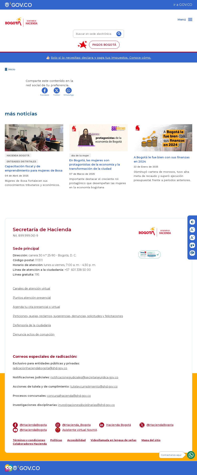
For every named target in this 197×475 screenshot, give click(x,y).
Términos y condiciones (29, 440)
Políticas (56, 440)
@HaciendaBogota (30, 424)
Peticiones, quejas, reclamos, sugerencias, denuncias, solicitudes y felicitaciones (68, 316)
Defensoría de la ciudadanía (32, 325)
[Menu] (185, 20)
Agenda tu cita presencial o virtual (36, 307)
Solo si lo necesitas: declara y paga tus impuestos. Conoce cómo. (101, 57)
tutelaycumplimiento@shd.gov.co (94, 386)
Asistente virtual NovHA (76, 429)
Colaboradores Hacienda (30, 443)
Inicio (10, 69)
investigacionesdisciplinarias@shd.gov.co (86, 405)
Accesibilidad (76, 440)
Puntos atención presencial (32, 297)
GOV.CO (185, 5)
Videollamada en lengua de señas (113, 440)
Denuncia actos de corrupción (33, 334)
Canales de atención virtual (31, 288)
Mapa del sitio (151, 440)
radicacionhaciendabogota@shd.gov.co (40, 368)
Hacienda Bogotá (115, 424)
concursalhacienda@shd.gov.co (69, 396)
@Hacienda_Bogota (73, 424)
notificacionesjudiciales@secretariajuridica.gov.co (84, 377)
